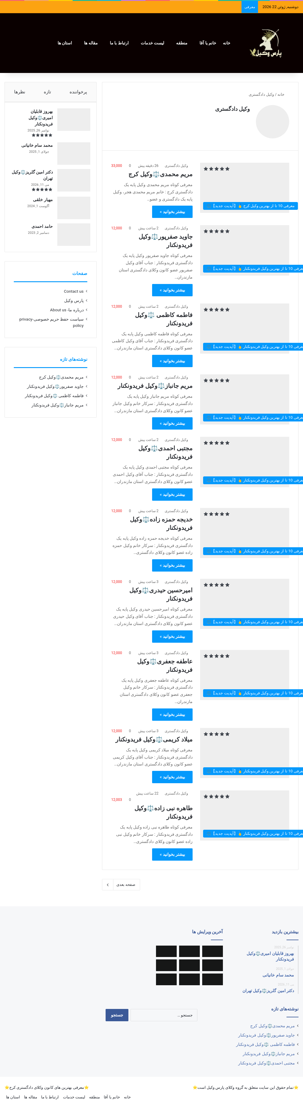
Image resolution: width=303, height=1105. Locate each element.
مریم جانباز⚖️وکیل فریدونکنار (155, 382)
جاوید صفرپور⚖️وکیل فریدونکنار (55, 392)
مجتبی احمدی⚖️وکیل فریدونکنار (266, 1060)
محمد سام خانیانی (34, 148)
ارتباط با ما (119, 43)
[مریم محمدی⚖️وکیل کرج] (244, 185)
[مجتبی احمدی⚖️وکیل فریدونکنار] (244, 459)
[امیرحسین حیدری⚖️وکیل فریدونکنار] (244, 601)
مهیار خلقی (40, 202)
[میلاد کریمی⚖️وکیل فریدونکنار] (244, 750)
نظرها (19, 92)
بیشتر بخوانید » (172, 208)
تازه (47, 92)
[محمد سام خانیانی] (70, 156)
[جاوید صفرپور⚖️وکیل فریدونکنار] (244, 247)
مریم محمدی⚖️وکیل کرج (160, 171)
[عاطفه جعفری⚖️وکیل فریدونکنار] (244, 672)
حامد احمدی (39, 229)
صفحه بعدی (121, 881)
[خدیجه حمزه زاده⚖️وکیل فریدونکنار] (244, 530)
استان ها (65, 43)
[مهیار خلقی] (70, 211)
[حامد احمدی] (70, 237)
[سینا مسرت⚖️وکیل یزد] (189, 948)
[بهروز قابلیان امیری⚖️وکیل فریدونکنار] (70, 122)
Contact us (74, 297)
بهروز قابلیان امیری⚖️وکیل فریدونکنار (38, 120)
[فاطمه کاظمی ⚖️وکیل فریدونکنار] (244, 325)
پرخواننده (78, 92)
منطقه (182, 43)
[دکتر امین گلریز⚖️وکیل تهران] (70, 183)
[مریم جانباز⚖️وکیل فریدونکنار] (244, 396)
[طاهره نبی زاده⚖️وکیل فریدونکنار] (244, 812)
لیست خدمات (152, 43)
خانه (226, 43)
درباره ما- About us (67, 315)
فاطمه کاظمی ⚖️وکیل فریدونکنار (54, 401)
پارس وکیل (73, 306)
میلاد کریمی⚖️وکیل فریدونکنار (154, 736)
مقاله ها (91, 43)
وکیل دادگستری (232, 109)
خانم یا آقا (208, 43)
